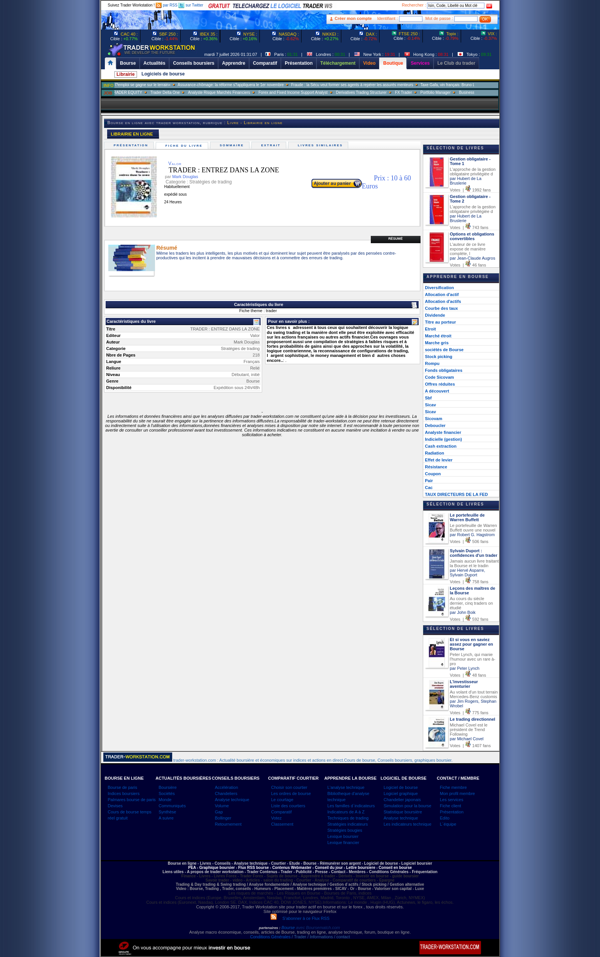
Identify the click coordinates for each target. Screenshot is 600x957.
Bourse (289, 927)
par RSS (167, 5)
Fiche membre (453, 787)
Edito (445, 818)
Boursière (168, 787)
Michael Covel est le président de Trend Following (469, 729)
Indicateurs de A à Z (346, 812)
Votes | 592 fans (469, 619)
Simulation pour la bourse (408, 805)
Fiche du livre (185, 145)
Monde (165, 799)
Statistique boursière (403, 812)
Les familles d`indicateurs (351, 805)
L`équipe (448, 824)
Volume (222, 805)
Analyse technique (232, 799)
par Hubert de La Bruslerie (466, 180)
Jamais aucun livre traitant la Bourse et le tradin (474, 563)
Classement (282, 824)
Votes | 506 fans (469, 541)
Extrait (271, 145)
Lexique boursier (343, 836)
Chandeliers (226, 793)
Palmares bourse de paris (132, 799)
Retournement (228, 824)
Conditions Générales (270, 936)
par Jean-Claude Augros (473, 258)
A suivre (166, 818)
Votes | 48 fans (468, 675)
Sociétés (167, 793)
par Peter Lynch (464, 668)
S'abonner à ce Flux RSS (300, 918)
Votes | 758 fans (469, 581)
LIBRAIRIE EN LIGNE (132, 134)
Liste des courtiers (288, 805)
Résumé (395, 238)
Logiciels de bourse (163, 74)
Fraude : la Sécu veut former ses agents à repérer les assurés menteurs (375, 85)
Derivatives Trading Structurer (384, 92)
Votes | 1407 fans (470, 745)
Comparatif (281, 812)
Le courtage (282, 799)
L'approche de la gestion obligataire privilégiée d (473, 171)
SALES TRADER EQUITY (142, 92)
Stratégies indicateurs (348, 824)
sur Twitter (190, 5)
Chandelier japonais (402, 799)
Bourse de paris (122, 787)
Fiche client (450, 805)
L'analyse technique (346, 787)
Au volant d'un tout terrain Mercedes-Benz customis (474, 694)
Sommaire (233, 145)
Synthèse (167, 812)
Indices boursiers (124, 793)
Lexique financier (343, 842)
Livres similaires (321, 145)
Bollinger (223, 818)
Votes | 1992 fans (470, 190)
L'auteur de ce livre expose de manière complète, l (468, 249)
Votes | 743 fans (469, 227)
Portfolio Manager (458, 92)
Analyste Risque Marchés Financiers (241, 92)
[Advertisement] (55, 153)
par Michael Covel (467, 738)
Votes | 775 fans (469, 712)
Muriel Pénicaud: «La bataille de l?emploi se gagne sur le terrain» (137, 85)
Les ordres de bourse (291, 793)
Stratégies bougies (345, 830)
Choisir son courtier (289, 787)
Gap (219, 812)
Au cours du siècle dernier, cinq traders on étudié (471, 603)
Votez (276, 818)
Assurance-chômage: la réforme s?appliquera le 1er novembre (253, 85)
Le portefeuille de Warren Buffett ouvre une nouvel (473, 527)
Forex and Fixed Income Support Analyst (315, 92)
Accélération (226, 787)
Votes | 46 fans (468, 265)
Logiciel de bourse (401, 787)
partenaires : (269, 928)
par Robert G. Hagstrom (472, 534)
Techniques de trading (348, 818)
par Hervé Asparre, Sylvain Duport (467, 572)
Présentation (132, 145)
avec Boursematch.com (318, 927)
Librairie (126, 74)
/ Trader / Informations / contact (320, 936)
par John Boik (463, 612)
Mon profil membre (457, 793)
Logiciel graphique (401, 793)
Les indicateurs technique (408, 824)
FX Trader (425, 92)
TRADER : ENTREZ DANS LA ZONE (218, 170)
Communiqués (172, 805)
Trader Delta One (187, 92)
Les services (451, 799)
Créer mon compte (353, 18)
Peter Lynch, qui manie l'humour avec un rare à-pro (473, 659)
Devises (115, 805)
